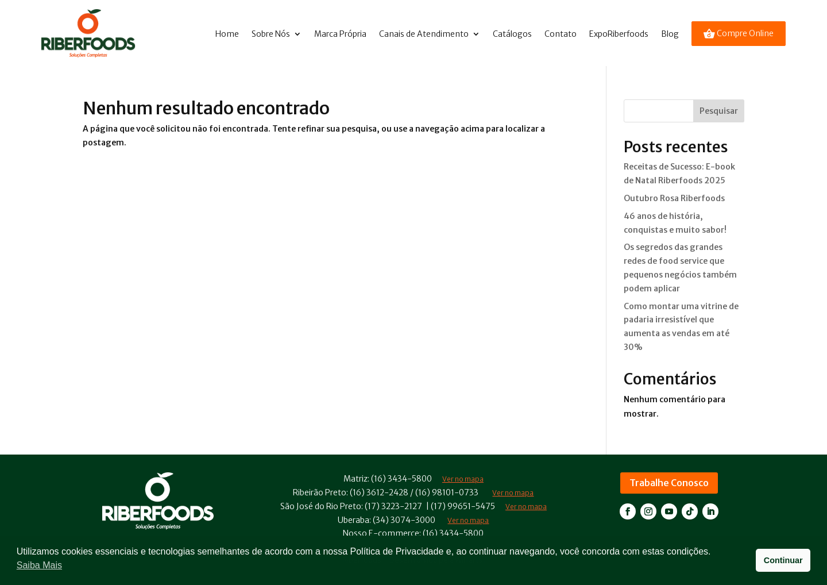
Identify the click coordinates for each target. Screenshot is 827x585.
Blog (670, 34)
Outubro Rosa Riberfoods (674, 198)
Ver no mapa (513, 492)
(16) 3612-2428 (379, 492)
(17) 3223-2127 (393, 506)
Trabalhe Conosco (669, 482)
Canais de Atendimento (424, 34)
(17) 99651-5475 (463, 506)
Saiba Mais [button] (39, 565)
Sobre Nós (271, 34)
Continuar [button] (783, 560)
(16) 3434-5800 (401, 479)
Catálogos (512, 34)
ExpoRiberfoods (618, 34)
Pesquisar (719, 111)
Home (227, 34)
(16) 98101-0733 (446, 492)
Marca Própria (340, 34)
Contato (560, 34)
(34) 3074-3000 (404, 520)
